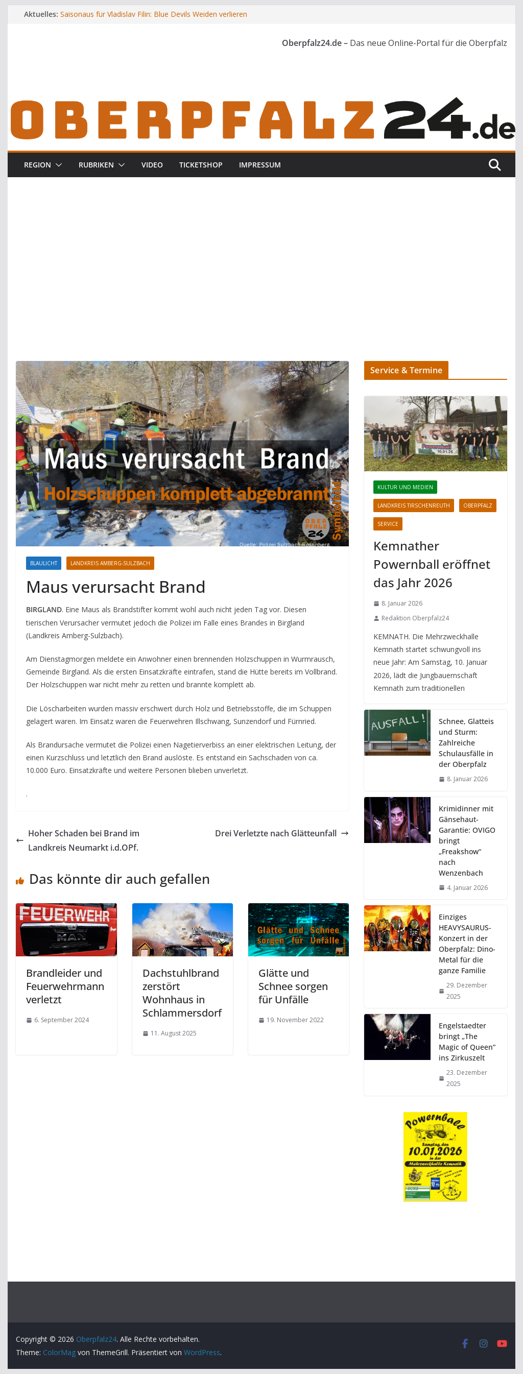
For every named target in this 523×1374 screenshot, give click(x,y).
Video (152, 165)
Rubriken (96, 165)
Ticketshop (201, 165)
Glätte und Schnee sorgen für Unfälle (293, 986)
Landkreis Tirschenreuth (413, 505)
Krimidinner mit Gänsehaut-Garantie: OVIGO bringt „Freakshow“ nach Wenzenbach (467, 841)
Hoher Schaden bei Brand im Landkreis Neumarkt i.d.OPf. (77, 841)
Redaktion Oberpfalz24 (415, 618)
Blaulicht (43, 563)
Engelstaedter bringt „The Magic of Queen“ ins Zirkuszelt (467, 1042)
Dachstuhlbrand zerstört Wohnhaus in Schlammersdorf (182, 993)
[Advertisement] (261, 253)
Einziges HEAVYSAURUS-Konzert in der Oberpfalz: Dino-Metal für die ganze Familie (467, 943)
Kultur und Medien (405, 487)
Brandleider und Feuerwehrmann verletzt (65, 986)
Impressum (260, 165)
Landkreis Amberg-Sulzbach (110, 563)
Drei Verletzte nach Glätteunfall (282, 833)
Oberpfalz (477, 505)
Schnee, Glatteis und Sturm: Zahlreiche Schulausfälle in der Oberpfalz (466, 742)
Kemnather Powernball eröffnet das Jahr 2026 (431, 564)
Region (37, 165)
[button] (56, 165)
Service (387, 523)
